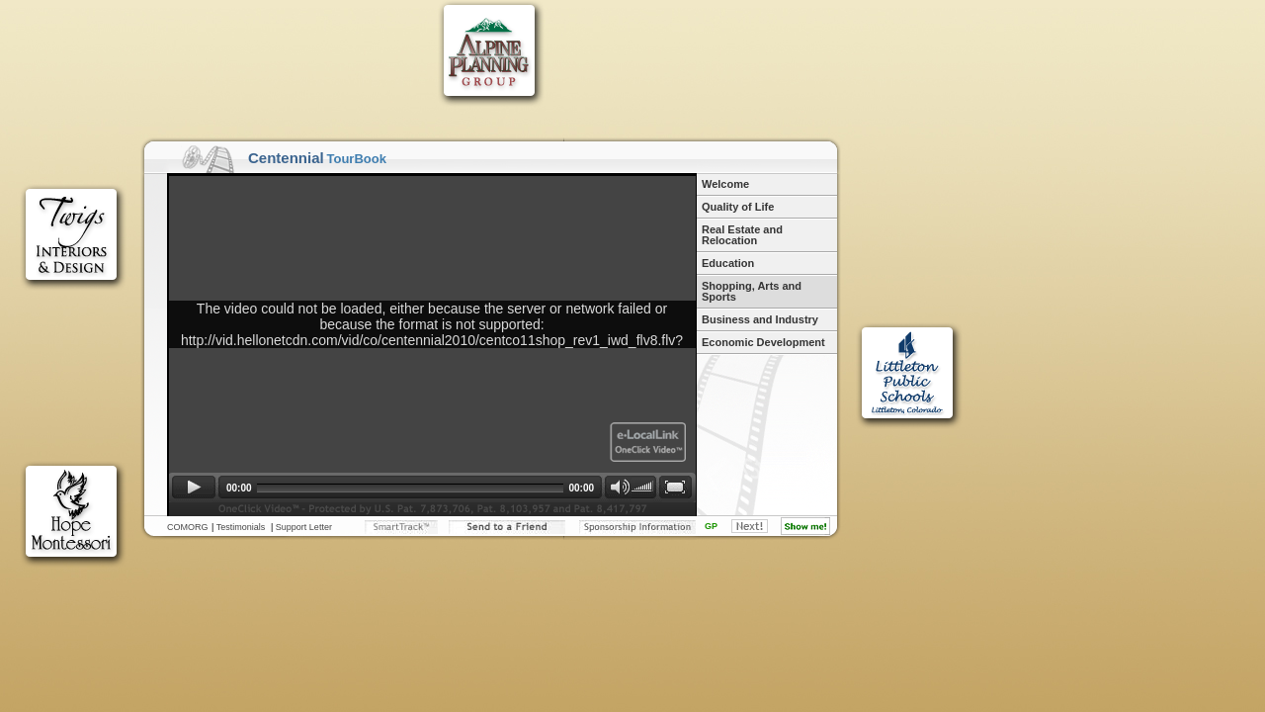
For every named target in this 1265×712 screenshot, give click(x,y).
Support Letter (304, 527)
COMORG (188, 527)
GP (711, 526)
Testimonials (241, 527)
